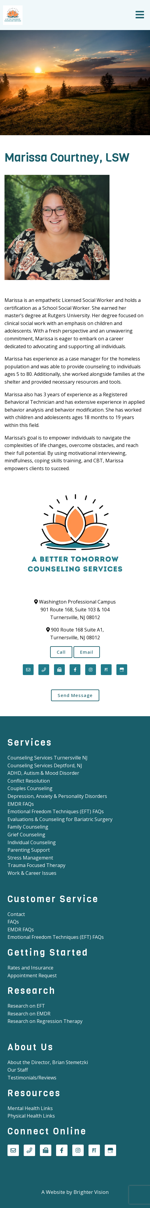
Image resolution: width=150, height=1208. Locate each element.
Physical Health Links (31, 1115)
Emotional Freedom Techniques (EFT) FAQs (56, 811)
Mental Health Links (30, 1108)
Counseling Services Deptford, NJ (45, 765)
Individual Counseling (32, 842)
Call (61, 652)
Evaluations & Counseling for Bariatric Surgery (60, 819)
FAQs (13, 921)
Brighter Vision (91, 1191)
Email (86, 652)
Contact (16, 914)
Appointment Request (32, 975)
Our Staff (18, 1070)
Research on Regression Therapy (45, 1021)
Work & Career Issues (32, 873)
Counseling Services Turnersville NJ (48, 757)
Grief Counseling (26, 834)
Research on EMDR (29, 1013)
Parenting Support (29, 850)
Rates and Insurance (30, 967)
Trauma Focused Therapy (36, 865)
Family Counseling (28, 826)
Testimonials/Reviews (32, 1077)
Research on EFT (26, 1006)
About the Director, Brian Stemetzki (48, 1062)
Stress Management (30, 857)
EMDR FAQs (21, 804)
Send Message (75, 695)
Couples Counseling (30, 788)
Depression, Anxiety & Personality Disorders (57, 796)
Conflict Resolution (29, 780)
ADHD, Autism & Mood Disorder (43, 773)
